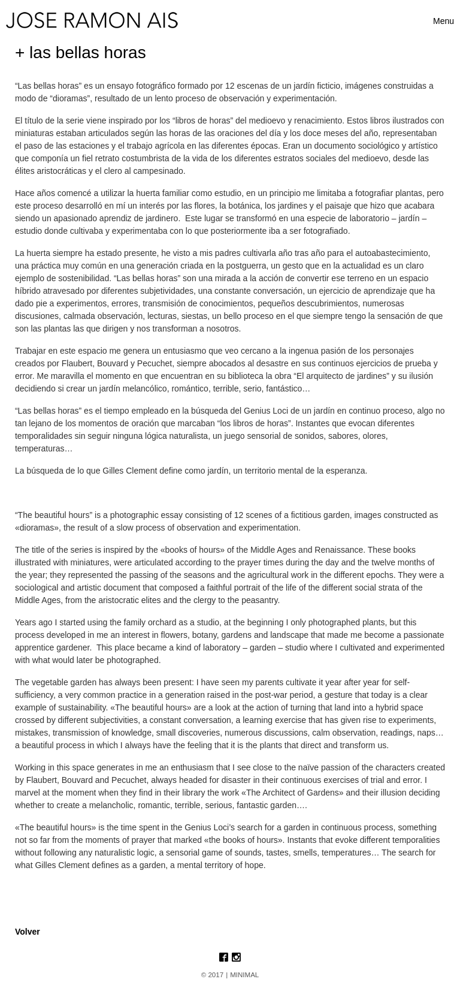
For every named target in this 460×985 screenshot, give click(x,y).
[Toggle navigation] (443, 21)
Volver (27, 931)
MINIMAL (244, 974)
